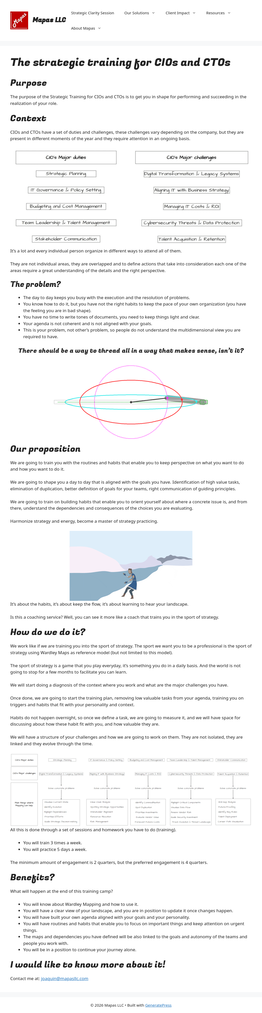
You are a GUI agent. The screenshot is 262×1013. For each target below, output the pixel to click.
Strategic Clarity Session (92, 12)
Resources (221, 12)
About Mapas (88, 28)
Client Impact (183, 12)
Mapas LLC (49, 20)
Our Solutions (142, 12)
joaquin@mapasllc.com (64, 978)
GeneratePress (158, 1005)
